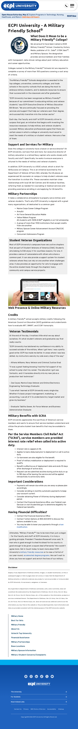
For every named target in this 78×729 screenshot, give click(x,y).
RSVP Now (71, 16)
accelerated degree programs (37, 555)
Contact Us (18, 709)
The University (16, 692)
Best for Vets (17, 620)
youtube (52, 676)
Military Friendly (18, 625)
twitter (47, 676)
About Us (15, 629)
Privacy (26, 709)
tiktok (41, 676)
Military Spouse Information (23, 650)
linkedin (36, 676)
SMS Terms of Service (38, 709)
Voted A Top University (21, 633)
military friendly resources (31, 552)
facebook (25, 676)
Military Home (17, 616)
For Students (15, 697)
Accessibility (51, 709)
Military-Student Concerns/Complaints (28, 655)
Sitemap (61, 709)
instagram (31, 676)
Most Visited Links (17, 702)
